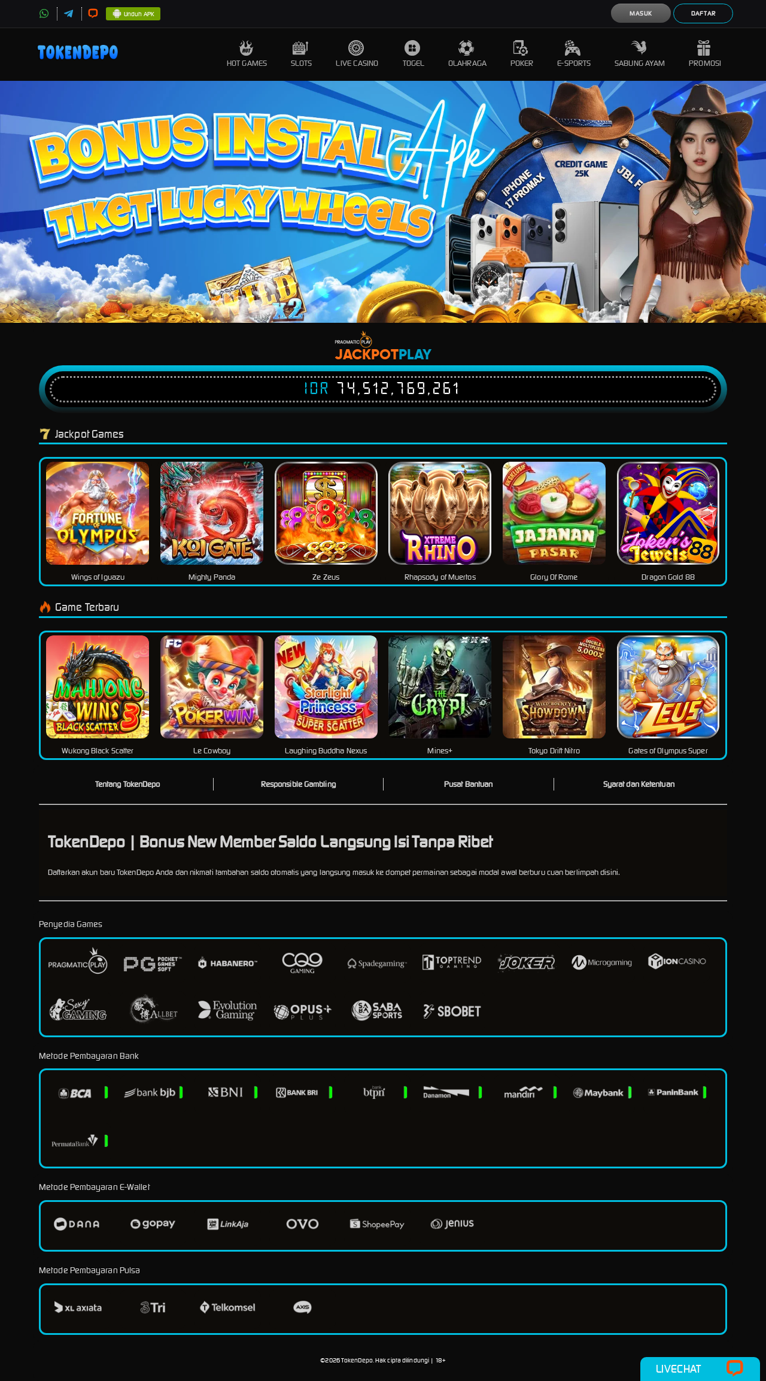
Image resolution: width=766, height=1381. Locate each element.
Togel (414, 54)
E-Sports (574, 54)
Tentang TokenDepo (127, 784)
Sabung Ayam (640, 54)
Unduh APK (133, 14)
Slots (301, 54)
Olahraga (467, 54)
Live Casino (357, 54)
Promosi (705, 54)
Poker (522, 54)
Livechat (700, 1369)
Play (415, 355)
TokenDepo (357, 1360)
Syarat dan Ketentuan (638, 784)
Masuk (641, 13)
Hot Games (247, 54)
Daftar (703, 13)
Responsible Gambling (298, 784)
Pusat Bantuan (468, 784)
